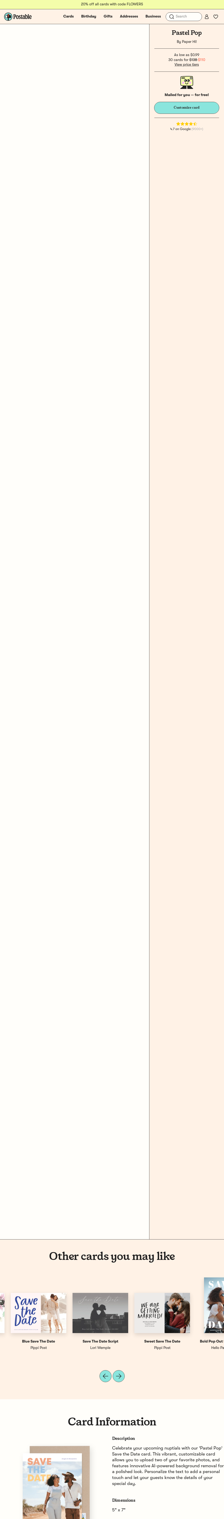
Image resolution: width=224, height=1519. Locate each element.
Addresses (129, 16)
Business (153, 16)
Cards (68, 16)
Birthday (88, 16)
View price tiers (187, 65)
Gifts (108, 16)
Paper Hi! (189, 42)
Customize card (187, 107)
